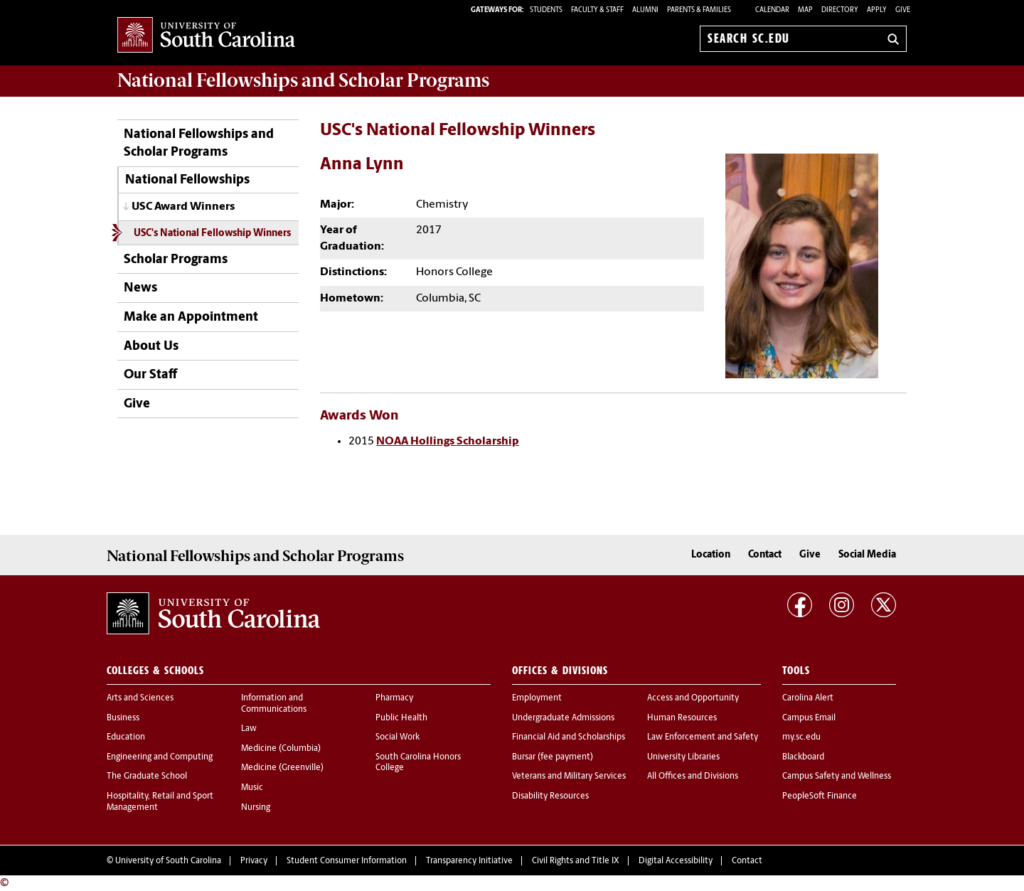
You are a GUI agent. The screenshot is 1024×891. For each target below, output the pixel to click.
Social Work (397, 737)
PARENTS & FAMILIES (699, 10)
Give (902, 10)
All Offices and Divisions (692, 776)
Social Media (867, 555)
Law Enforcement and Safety (702, 737)
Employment (537, 698)
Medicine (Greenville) (282, 768)
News (140, 288)
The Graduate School (147, 776)
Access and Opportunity (693, 698)
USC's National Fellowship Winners (212, 233)
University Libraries (683, 757)
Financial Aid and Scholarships (568, 737)
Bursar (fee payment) (552, 757)
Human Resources (682, 718)
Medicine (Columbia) (281, 749)
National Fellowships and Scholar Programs (199, 143)
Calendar (772, 10)
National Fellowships (187, 180)
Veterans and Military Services (569, 776)
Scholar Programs (176, 260)
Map (805, 10)
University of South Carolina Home (206, 36)
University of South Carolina (168, 861)
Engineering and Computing (160, 757)
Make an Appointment (191, 317)
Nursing (255, 808)
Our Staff (150, 375)
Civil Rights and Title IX (575, 861)
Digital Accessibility (676, 861)
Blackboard (803, 757)
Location (710, 555)
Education (126, 737)
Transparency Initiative (469, 861)
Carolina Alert (807, 698)
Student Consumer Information (347, 861)
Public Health (401, 718)
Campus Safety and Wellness (836, 776)
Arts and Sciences (140, 698)
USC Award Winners (183, 207)
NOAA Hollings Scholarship (447, 441)
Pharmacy (394, 698)
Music (252, 788)
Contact (765, 555)
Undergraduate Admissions (563, 718)
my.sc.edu (801, 737)
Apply (877, 10)
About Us (151, 346)
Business (123, 718)
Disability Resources (550, 796)
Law (249, 729)
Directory (839, 10)
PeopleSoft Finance (819, 796)
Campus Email (809, 718)
